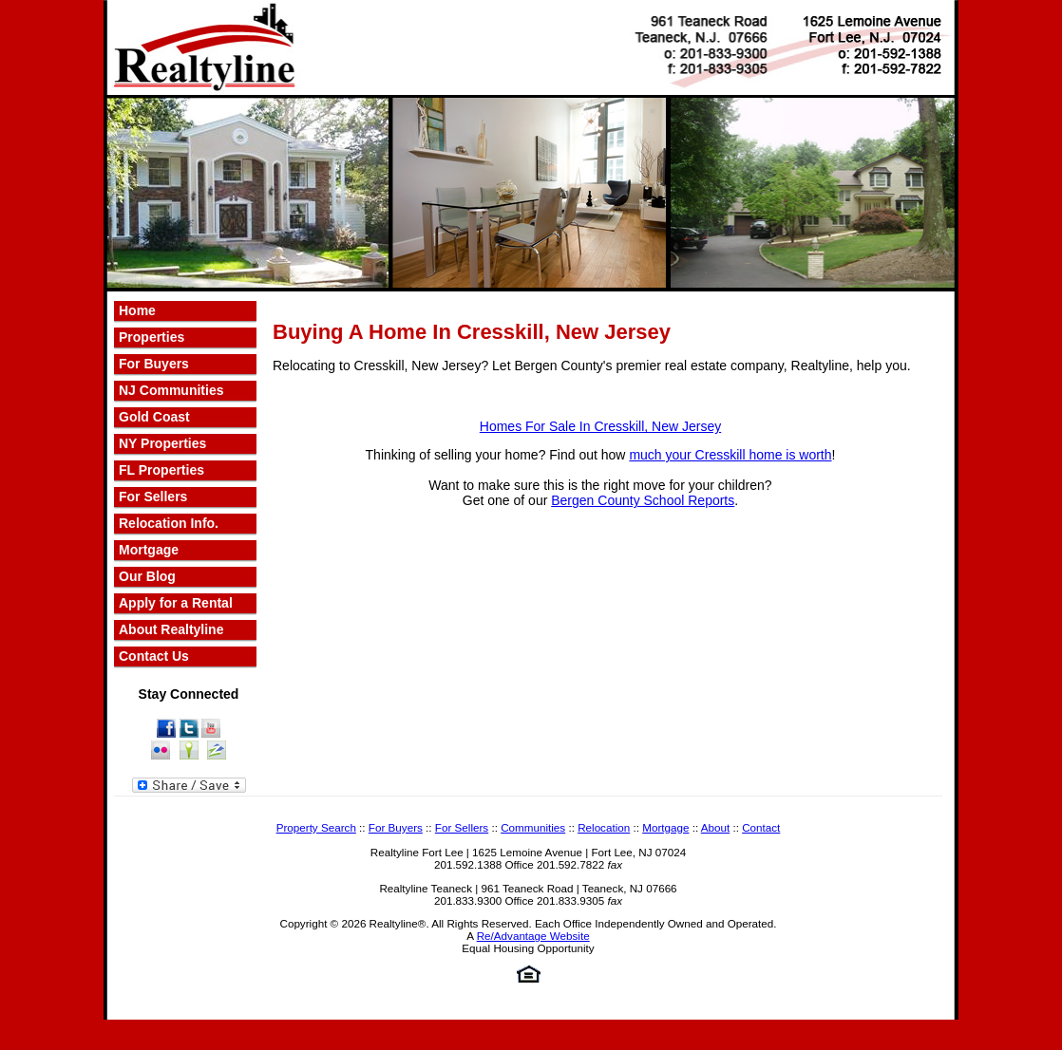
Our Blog (147, 576)
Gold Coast (154, 416)
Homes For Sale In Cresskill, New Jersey (600, 426)
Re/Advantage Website (533, 935)
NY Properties (162, 443)
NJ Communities (171, 390)
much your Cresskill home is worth (730, 454)
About (715, 827)
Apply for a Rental (176, 602)
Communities (533, 827)
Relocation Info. (168, 523)
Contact (761, 827)
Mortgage (149, 549)
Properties (151, 337)
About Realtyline (171, 629)
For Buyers (154, 363)
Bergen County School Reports (642, 500)
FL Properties (161, 470)
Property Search (316, 827)
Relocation (604, 827)
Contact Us (154, 656)
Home (137, 310)
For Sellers (153, 496)
